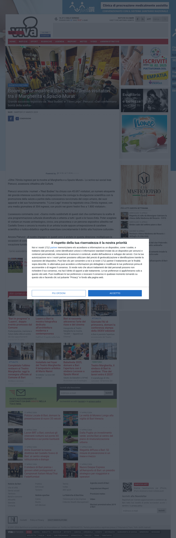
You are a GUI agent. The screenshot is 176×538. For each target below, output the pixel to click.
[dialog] (88, 269)
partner (53, 247)
